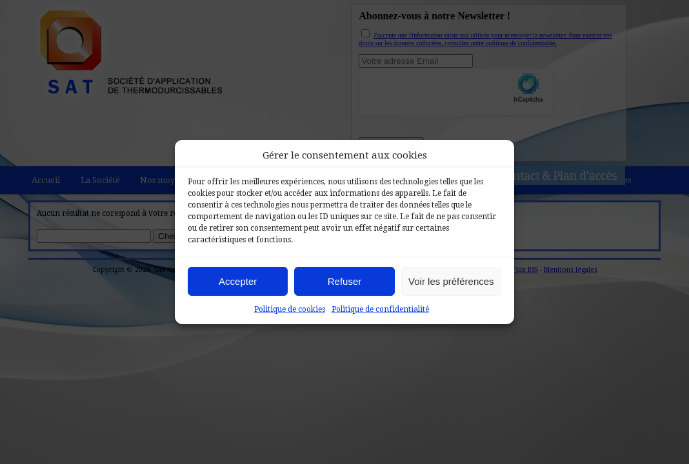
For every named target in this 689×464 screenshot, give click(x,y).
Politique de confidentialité (380, 309)
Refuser (345, 281)
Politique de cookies (289, 309)
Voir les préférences (451, 281)
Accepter (238, 281)
